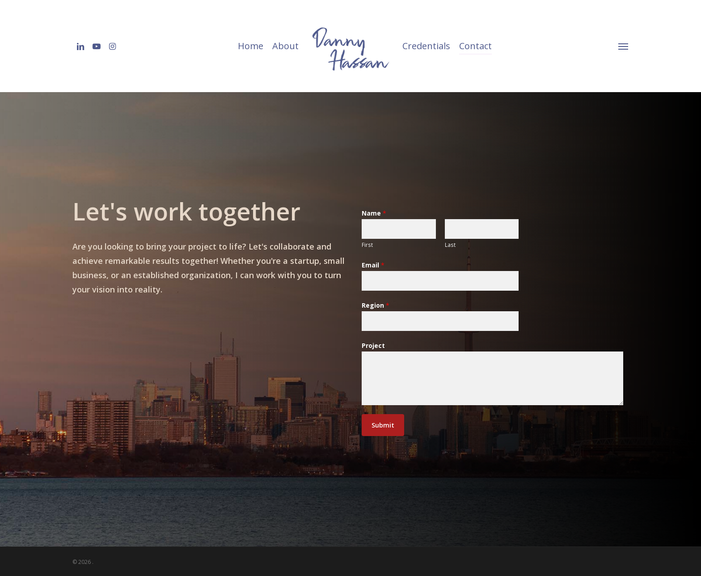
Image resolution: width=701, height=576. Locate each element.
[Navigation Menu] (623, 46)
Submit (383, 425)
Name (374, 213)
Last (450, 244)
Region (375, 305)
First (367, 244)
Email (373, 265)
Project (373, 345)
